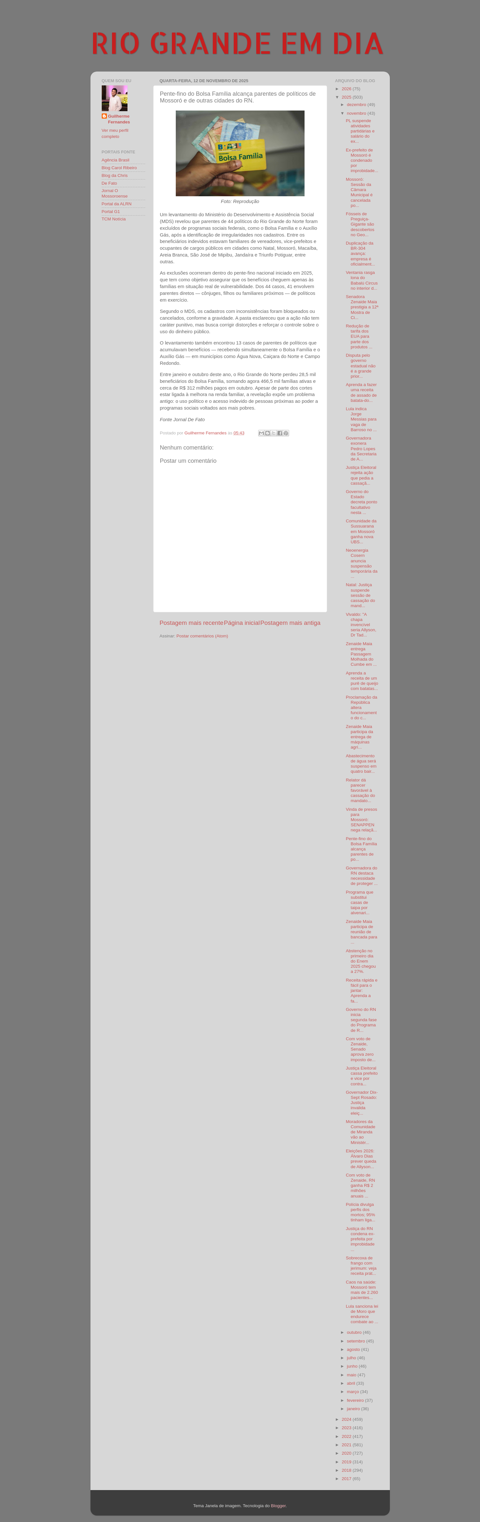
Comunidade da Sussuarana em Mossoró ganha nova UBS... (361, 531)
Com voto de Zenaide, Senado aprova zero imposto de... (360, 1049)
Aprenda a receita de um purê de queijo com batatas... (362, 681)
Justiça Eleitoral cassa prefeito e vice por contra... (362, 1076)
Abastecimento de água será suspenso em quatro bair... (361, 763)
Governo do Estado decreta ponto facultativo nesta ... (361, 502)
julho (352, 1357)
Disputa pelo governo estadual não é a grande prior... (360, 366)
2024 (347, 1419)
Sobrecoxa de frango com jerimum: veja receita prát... (361, 1265)
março (353, 1391)
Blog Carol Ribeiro (119, 167)
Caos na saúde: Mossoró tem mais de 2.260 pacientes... (362, 1290)
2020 (347, 1453)
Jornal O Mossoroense (115, 193)
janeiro (354, 1408)
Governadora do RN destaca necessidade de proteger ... (362, 876)
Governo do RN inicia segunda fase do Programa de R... (361, 1020)
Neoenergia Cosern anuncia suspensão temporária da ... (361, 563)
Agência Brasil (115, 160)
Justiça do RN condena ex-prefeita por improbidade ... (360, 1239)
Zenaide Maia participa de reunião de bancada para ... (361, 932)
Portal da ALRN (117, 203)
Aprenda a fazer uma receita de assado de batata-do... (361, 392)
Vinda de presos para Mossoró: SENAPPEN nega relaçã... (361, 820)
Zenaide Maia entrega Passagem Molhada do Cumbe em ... (361, 654)
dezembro (357, 104)
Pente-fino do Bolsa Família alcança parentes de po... (361, 849)
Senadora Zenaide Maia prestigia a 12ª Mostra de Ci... (362, 307)
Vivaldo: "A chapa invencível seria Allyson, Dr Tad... (361, 625)
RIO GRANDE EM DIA (237, 42)
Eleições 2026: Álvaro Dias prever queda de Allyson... (361, 1159)
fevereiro (356, 1400)
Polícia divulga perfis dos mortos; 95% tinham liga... (360, 1212)
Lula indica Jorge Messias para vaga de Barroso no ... (361, 419)
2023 (347, 1427)
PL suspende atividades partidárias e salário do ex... (360, 131)
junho (353, 1366)
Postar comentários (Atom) (202, 636)
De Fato (109, 183)
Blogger (278, 1505)
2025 (347, 97)
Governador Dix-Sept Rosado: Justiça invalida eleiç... (362, 1103)
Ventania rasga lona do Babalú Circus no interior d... (362, 280)
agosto (354, 1349)
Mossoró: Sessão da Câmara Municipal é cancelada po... (359, 192)
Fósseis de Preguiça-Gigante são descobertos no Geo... (360, 224)
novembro (357, 113)
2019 (347, 1461)
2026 (347, 88)
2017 (347, 1478)
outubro (355, 1332)
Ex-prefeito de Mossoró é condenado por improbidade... (362, 160)
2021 (347, 1444)
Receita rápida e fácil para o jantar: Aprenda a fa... (361, 990)
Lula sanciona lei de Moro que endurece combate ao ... (362, 1314)
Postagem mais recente (191, 622)
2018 (347, 1470)
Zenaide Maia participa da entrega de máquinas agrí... (359, 737)
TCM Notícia (114, 219)
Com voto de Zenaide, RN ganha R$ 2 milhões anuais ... (360, 1185)
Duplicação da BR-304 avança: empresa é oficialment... (360, 254)
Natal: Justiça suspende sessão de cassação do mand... (360, 595)
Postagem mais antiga (290, 622)
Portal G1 (111, 211)
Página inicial (242, 622)
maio (352, 1374)
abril (351, 1383)
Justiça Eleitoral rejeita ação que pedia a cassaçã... (361, 475)
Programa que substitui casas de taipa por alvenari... (359, 903)
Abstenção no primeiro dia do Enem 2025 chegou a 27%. (361, 961)
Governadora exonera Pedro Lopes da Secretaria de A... (361, 448)
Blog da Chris (115, 175)
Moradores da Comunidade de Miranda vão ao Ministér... (360, 1132)
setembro (356, 1341)
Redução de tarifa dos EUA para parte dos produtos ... (359, 336)
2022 (347, 1436)
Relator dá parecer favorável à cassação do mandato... (360, 790)
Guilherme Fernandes (119, 119)
